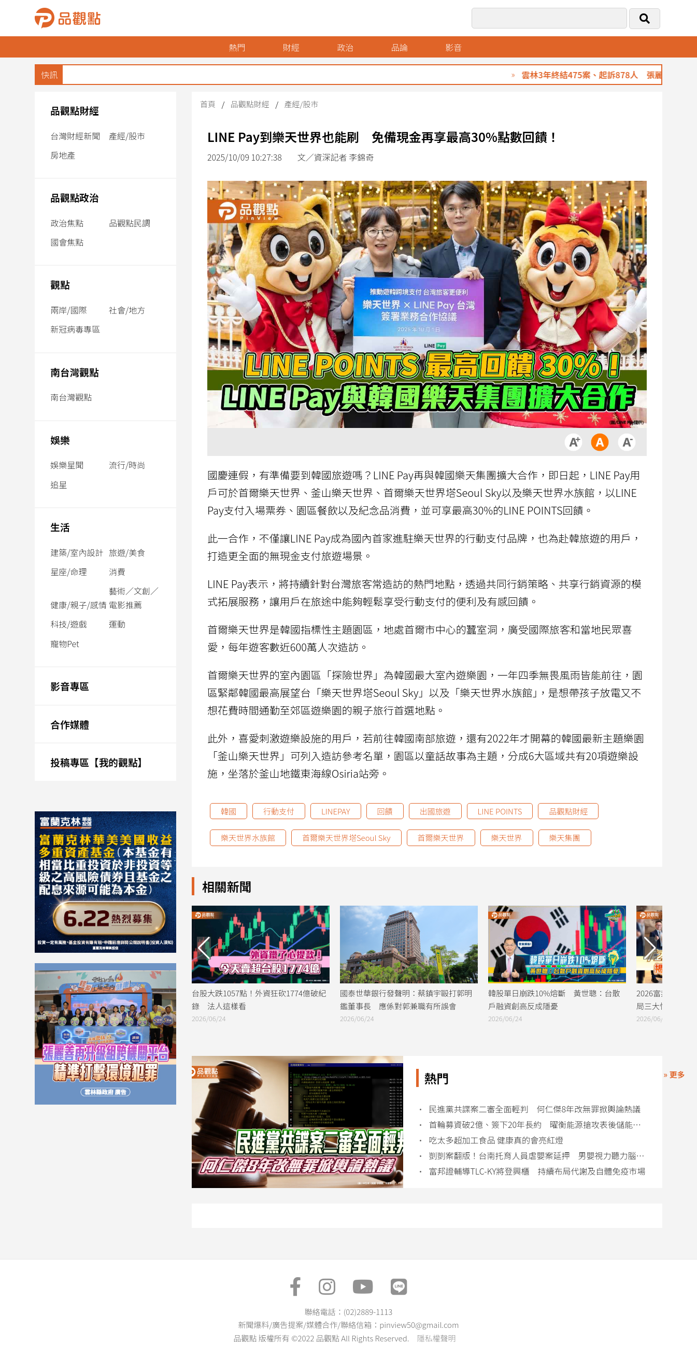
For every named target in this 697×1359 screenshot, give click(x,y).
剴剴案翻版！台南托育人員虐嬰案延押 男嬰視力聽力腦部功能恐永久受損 (538, 1156)
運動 (117, 624)
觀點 (59, 284)
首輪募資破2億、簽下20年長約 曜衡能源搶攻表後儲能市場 (538, 1124)
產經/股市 (127, 136)
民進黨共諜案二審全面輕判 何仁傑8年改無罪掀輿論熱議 (535, 1109)
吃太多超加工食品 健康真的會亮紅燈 (496, 1140)
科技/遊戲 (68, 624)
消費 (117, 571)
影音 (453, 47)
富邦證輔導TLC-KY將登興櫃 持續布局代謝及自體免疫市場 (537, 1171)
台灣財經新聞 (75, 136)
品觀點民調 (129, 223)
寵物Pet (64, 643)
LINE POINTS (500, 811)
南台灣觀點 (74, 372)
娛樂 (59, 440)
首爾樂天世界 (441, 837)
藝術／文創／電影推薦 (134, 597)
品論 (399, 47)
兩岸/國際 (68, 310)
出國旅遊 (435, 811)
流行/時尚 (127, 465)
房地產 (62, 155)
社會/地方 (127, 310)
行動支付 (278, 811)
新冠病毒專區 (75, 329)
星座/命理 (68, 571)
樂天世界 (506, 837)
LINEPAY (335, 811)
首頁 (208, 103)
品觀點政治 (74, 197)
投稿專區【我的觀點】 (98, 762)
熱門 (237, 47)
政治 (345, 47)
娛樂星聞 (66, 465)
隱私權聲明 (436, 1338)
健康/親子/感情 (78, 604)
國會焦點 (66, 242)
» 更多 (674, 1074)
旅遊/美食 (127, 552)
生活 (59, 527)
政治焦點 (66, 223)
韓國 (228, 811)
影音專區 (69, 686)
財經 (291, 47)
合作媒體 (69, 724)
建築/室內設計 (76, 552)
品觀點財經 (74, 110)
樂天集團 (564, 837)
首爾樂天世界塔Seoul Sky (346, 837)
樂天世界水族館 (248, 837)
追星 (58, 484)
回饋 (385, 811)
